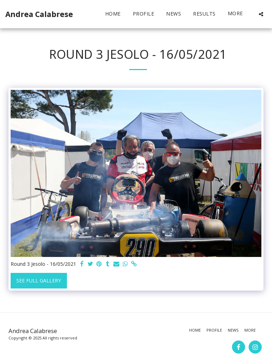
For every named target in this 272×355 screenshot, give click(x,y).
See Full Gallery (38, 280)
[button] (261, 14)
